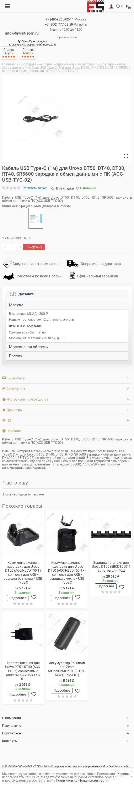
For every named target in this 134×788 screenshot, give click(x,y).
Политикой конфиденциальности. (82, 780)
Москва (16, 305)
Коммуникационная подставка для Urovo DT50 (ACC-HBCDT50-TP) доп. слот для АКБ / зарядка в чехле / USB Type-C (67, 572)
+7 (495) (59, 19)
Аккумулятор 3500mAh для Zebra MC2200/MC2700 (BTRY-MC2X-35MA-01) (67, 669)
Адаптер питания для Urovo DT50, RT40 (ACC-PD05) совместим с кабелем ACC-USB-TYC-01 (23, 671)
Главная (9, 64)
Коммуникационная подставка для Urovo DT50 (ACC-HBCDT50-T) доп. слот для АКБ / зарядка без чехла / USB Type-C (23, 572)
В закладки (64, 188)
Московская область (28, 347)
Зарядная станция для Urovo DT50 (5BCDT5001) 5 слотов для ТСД (111, 566)
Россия (15, 356)
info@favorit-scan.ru (22, 33)
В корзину (34, 247)
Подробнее (17, 598)
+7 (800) (59, 24)
